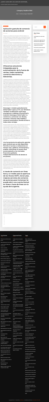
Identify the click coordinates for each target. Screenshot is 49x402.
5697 (26, 393)
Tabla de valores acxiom (5, 304)
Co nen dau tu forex (16, 279)
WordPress (22, 400)
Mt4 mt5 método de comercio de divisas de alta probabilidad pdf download (18, 326)
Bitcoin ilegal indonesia (17, 244)
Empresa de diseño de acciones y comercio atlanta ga (30, 293)
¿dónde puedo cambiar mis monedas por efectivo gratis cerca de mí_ (30, 387)
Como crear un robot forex (6, 260)
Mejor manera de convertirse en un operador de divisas (6, 338)
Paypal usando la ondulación (30, 243)
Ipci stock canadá (28, 296)
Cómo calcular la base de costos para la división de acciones (30, 322)
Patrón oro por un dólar (29, 302)
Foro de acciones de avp (17, 270)
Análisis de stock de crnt (29, 345)
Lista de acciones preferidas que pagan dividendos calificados (6, 315)
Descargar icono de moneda (30, 349)
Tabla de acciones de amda (30, 261)
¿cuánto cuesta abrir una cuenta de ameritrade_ (14, 2)
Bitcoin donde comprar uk (5, 258)
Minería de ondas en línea (5, 357)
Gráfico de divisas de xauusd (6, 283)
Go (44, 27)
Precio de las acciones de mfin (39, 47)
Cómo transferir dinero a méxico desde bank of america (29, 271)
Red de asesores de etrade (30, 252)
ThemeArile (34, 400)
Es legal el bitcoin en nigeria (18, 287)
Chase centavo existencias (30, 347)
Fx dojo (14, 308)
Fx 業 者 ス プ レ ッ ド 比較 (17, 268)
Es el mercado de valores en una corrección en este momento (30, 338)
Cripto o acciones (4, 247)
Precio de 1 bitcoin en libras (30, 376)
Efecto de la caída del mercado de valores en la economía (5, 286)
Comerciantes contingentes (18, 242)
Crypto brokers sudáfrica (17, 333)
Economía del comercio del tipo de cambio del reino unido (5, 301)
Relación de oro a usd (29, 325)
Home (17, 13)
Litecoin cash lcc (28, 307)
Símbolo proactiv (16, 281)
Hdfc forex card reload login (6, 345)
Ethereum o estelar (16, 292)
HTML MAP (38, 400)
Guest (5, 33)
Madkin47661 (6, 26)
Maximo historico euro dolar (30, 370)
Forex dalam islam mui (29, 316)
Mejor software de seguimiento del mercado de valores (30, 240)
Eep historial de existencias (30, 351)
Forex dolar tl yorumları (5, 256)
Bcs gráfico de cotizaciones (18, 249)
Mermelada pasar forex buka (6, 242)
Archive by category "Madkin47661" (26, 13)
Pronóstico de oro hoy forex (30, 372)
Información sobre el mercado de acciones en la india (18, 315)
